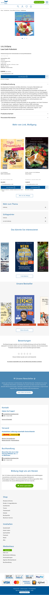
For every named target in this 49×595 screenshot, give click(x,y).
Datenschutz (24, 588)
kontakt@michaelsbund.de (10, 414)
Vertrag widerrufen (24, 592)
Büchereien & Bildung (9, 555)
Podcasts (5, 535)
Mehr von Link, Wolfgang (24, 195)
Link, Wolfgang (6, 46)
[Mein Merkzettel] (27, 7)
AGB (32, 590)
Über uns (5, 552)
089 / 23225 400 (7, 416)
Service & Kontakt (7, 419)
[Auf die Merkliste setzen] (46, 76)
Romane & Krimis (8, 501)
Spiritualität (6, 533)
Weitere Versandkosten (8, 438)
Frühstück (5, 217)
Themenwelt (6, 510)
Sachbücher (6, 505)
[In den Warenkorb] (23, 76)
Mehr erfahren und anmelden (24, 392)
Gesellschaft (6, 528)
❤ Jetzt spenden (39, 2)
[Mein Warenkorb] (31, 6)
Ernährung (5, 207)
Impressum (16, 588)
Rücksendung (15, 440)
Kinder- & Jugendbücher (10, 503)
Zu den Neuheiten (24, 276)
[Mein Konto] (22, 6)
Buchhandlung (7, 562)
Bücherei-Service (8, 518)
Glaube (5, 513)
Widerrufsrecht (6, 440)
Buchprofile (6, 515)
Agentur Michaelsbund (9, 560)
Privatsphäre (32, 588)
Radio (4, 537)
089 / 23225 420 (7, 460)
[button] (22, 38)
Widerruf (27, 590)
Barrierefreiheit (20, 590)
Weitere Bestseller (24, 330)
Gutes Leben (6, 530)
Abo (4, 540)
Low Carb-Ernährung (7, 221)
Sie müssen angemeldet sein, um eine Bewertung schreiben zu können (24, 361)
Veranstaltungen (8, 557)
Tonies (5, 508)
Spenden (7, 550)
